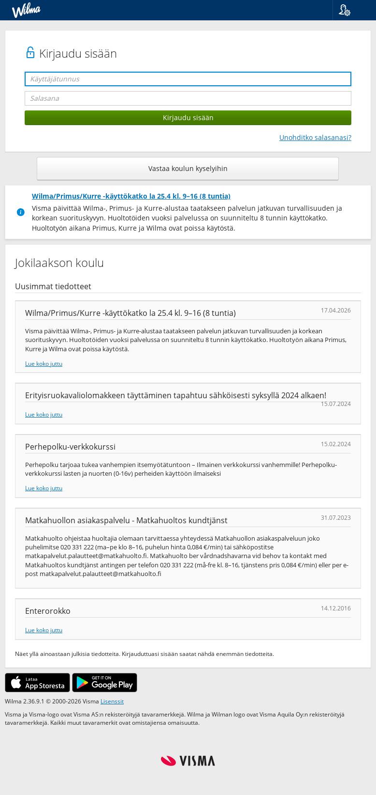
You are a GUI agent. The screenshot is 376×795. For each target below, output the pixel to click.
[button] (351, 10)
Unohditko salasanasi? (315, 137)
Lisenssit (112, 701)
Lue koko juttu (43, 363)
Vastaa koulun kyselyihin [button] (188, 168)
